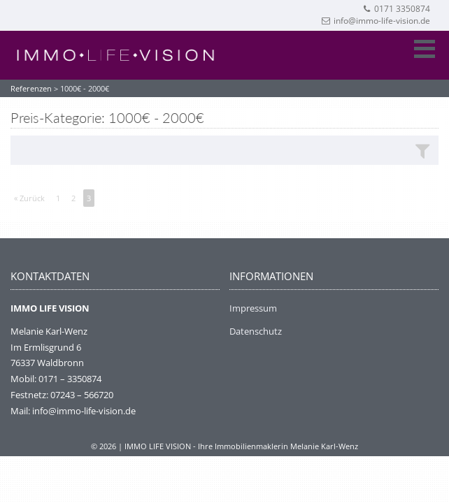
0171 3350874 (396, 9)
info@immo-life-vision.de (376, 21)
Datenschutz (255, 331)
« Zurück (29, 198)
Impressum (253, 308)
